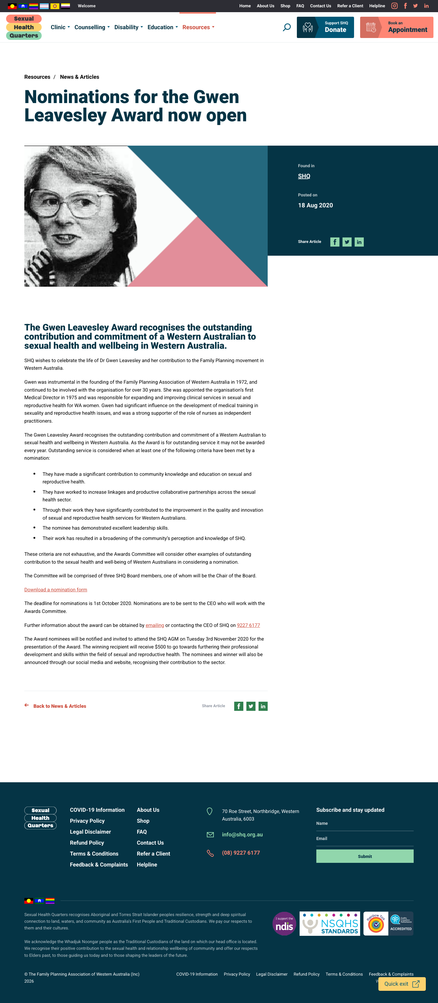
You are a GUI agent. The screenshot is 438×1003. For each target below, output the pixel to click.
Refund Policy (87, 843)
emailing (155, 625)
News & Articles (79, 77)
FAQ (300, 6)
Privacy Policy (87, 821)
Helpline (377, 6)
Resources (196, 27)
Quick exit (396, 984)
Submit (365, 856)
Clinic (58, 27)
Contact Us (320, 6)
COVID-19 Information (97, 810)
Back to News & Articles (55, 706)
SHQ (304, 176)
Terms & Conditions (94, 854)
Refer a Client (350, 6)
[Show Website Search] (287, 27)
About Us (266, 6)
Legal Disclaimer (90, 832)
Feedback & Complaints (99, 865)
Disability (126, 27)
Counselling (90, 27)
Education (160, 27)
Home (245, 6)
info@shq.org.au (242, 835)
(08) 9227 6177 (241, 853)
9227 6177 (248, 625)
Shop (285, 6)
